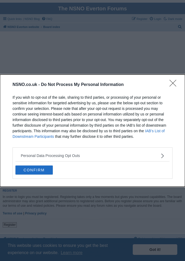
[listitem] (92, 156)
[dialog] (92, 130)
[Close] (175, 85)
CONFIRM (34, 170)
